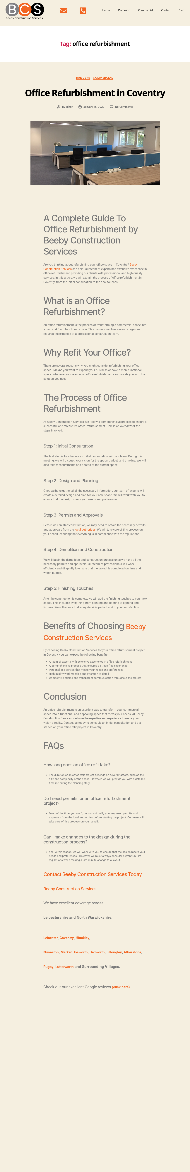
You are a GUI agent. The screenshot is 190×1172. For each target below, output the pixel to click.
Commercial (145, 10)
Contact (165, 10)
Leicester (51, 970)
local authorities (85, 543)
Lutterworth (66, 1005)
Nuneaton (51, 984)
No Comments (124, 120)
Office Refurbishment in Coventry (95, 99)
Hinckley (85, 970)
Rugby (48, 1005)
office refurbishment (109, 1049)
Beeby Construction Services (71, 921)
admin (69, 120)
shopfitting (128, 1049)
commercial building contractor (65, 1049)
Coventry (68, 970)
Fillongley (89, 990)
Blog (181, 10)
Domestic (124, 10)
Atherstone (109, 990)
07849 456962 (30, 1116)
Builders (83, 78)
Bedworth (70, 990)
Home (106, 10)
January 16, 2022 (93, 120)
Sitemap (7, 1166)
